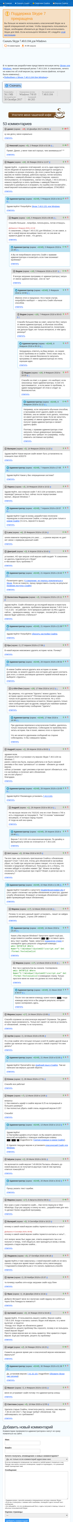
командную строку (53, 936)
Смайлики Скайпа (42, 3)
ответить (8, 138)
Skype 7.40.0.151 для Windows (46, 206)
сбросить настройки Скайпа (44, 631)
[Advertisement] (36, 56)
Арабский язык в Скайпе (46, 1059)
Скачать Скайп (23, 3)
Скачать (15, 85)
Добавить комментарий (17, 1512)
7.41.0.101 (47, 792)
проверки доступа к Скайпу (19, 583)
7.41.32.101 (32, 1366)
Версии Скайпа (61, 3)
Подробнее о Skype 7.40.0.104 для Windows (25, 77)
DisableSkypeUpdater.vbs (52, 886)
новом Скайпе (13, 519)
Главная (8, 3)
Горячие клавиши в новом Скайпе (48, 1133)
